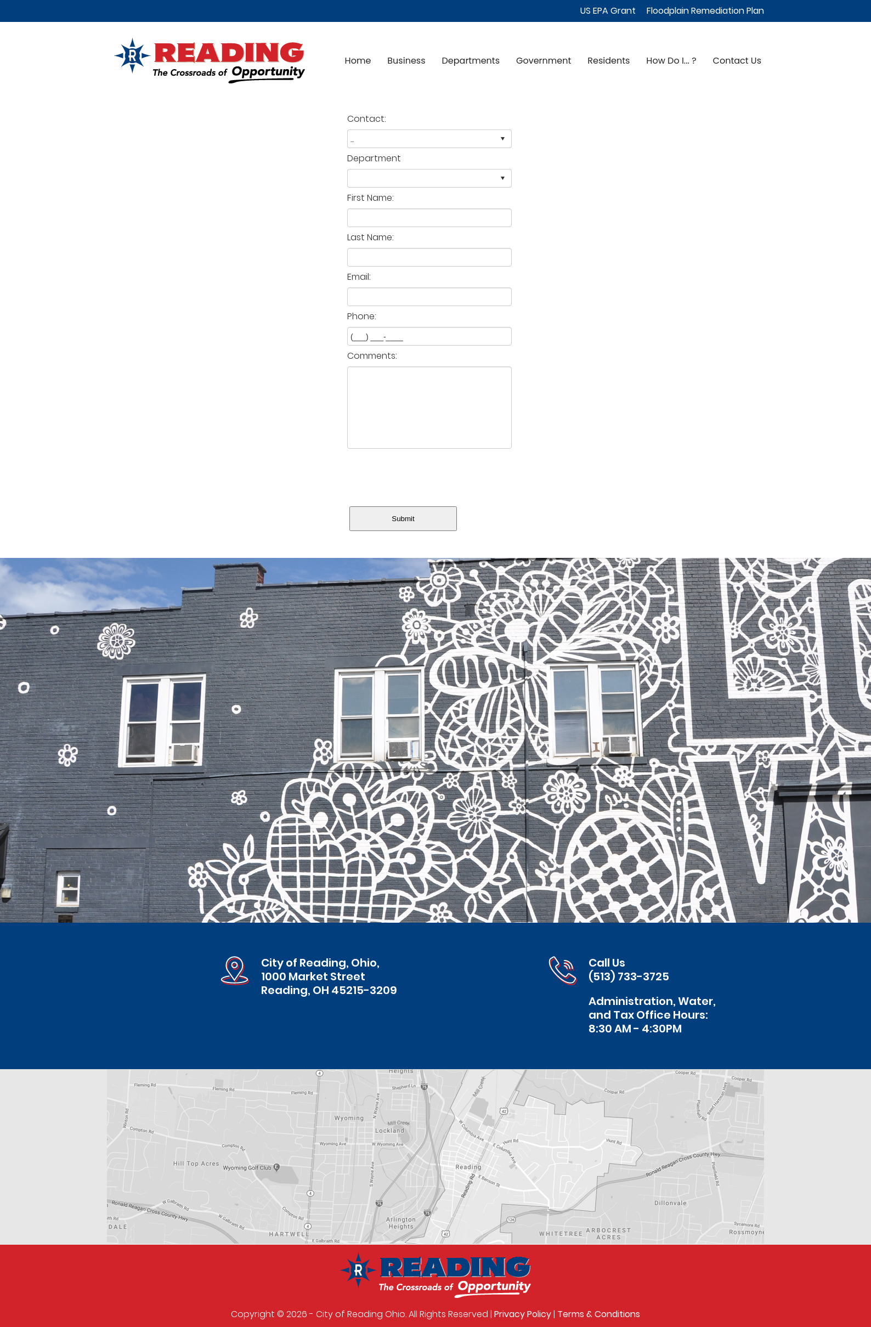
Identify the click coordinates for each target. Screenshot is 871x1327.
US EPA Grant (608, 10)
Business (406, 60)
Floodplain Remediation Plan (705, 10)
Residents (608, 60)
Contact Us (737, 60)
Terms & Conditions (598, 1314)
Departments (471, 60)
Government (543, 60)
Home (358, 60)
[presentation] (430, 475)
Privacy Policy (522, 1314)
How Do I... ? (671, 60)
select (502, 139)
